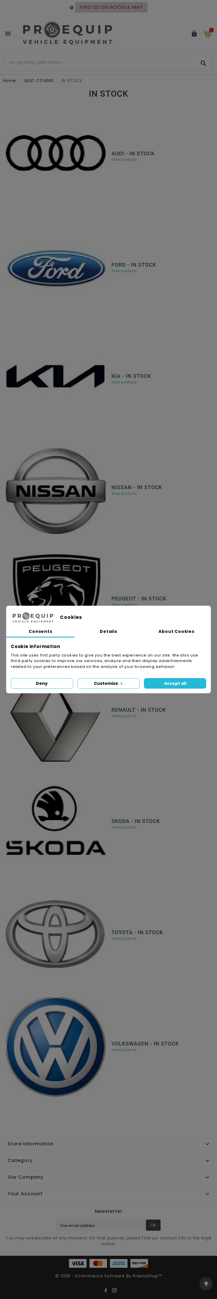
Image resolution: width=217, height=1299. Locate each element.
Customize (108, 683)
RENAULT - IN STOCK (138, 710)
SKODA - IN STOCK (135, 821)
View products (124, 160)
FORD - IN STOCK (133, 265)
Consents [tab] (40, 631)
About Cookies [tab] (176, 631)
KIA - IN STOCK (131, 376)
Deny (42, 683)
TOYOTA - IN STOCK (137, 932)
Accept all (175, 683)
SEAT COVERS (39, 81)
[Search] (100, 62)
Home (9, 81)
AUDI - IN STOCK (133, 153)
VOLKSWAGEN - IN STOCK (145, 1044)
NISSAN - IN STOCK (136, 487)
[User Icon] (194, 33)
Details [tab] (108, 631)
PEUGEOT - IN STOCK (138, 598)
